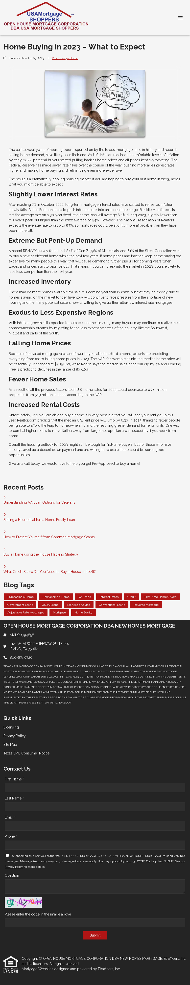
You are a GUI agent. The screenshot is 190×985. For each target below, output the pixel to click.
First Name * (14, 779)
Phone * (11, 836)
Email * (10, 817)
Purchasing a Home (65, 58)
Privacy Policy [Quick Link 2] (14, 736)
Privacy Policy (14, 866)
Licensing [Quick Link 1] (11, 727)
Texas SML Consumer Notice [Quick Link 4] (26, 753)
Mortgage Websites (38, 969)
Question (12, 875)
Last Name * (14, 798)
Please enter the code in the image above (38, 914)
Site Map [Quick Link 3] (10, 745)
